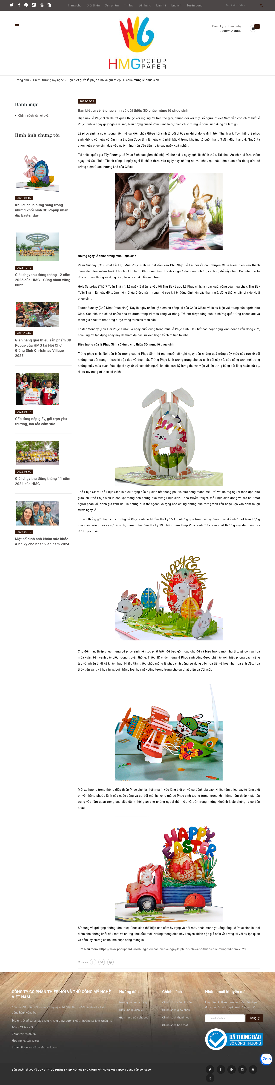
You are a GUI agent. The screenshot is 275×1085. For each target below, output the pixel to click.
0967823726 (28, 1034)
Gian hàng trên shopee (133, 1017)
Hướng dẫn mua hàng (133, 1002)
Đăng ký (217, 26)
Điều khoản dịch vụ (131, 1010)
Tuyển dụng (194, 5)
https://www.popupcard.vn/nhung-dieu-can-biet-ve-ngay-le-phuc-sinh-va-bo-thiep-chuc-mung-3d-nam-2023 (172, 949)
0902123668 (230, 31)
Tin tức (129, 5)
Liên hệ (161, 5)
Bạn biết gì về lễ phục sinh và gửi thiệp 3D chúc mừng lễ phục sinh (133, 110)
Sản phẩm (112, 5)
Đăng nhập (235, 26)
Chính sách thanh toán (176, 1017)
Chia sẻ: (83, 962)
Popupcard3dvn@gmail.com (39, 1047)
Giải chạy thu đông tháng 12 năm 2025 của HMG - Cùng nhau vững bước (42, 280)
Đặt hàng (145, 5)
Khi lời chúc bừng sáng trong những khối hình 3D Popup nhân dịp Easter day (41, 210)
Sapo (147, 1069)
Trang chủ (75, 5)
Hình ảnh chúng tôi (37, 135)
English (176, 5)
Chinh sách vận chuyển (34, 115)
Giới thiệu (93, 5)
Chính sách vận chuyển (177, 1002)
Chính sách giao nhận (176, 1010)
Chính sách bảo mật (175, 1025)
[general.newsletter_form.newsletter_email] (225, 1018)
